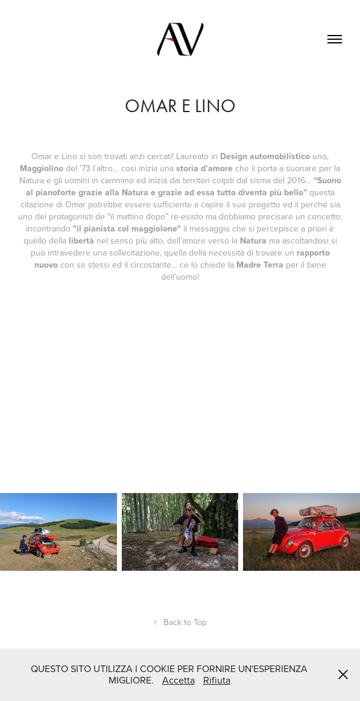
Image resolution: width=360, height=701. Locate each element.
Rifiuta (216, 680)
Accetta (178, 680)
